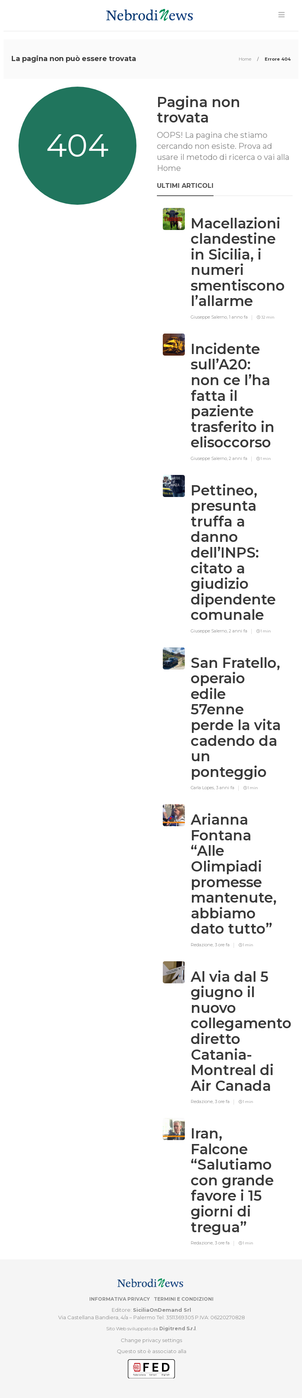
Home (245, 59)
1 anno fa (238, 317)
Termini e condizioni (184, 1299)
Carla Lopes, (203, 787)
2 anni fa (238, 458)
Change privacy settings (151, 1340)
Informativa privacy (119, 1299)
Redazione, (203, 944)
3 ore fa (222, 944)
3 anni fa (225, 787)
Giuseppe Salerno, (210, 317)
